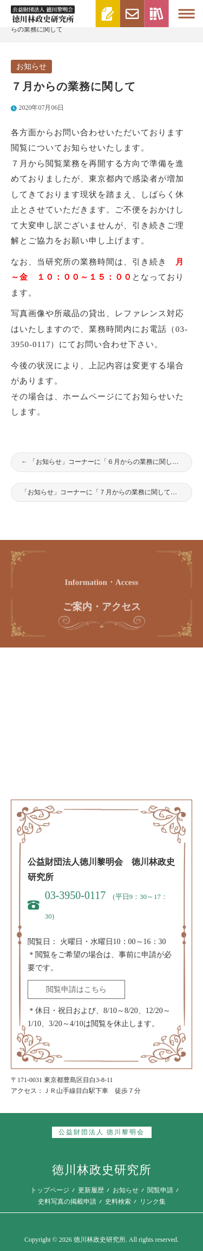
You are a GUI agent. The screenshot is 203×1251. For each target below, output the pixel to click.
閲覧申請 (160, 1190)
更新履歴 (91, 1190)
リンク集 (153, 1201)
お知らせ (31, 66)
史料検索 (118, 1201)
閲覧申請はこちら (76, 989)
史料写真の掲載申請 (67, 1201)
